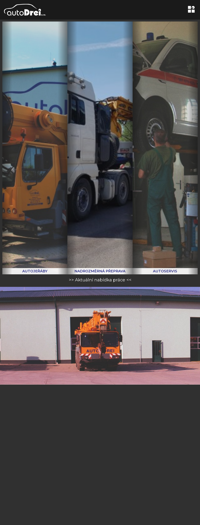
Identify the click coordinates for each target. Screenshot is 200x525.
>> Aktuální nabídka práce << (100, 280)
